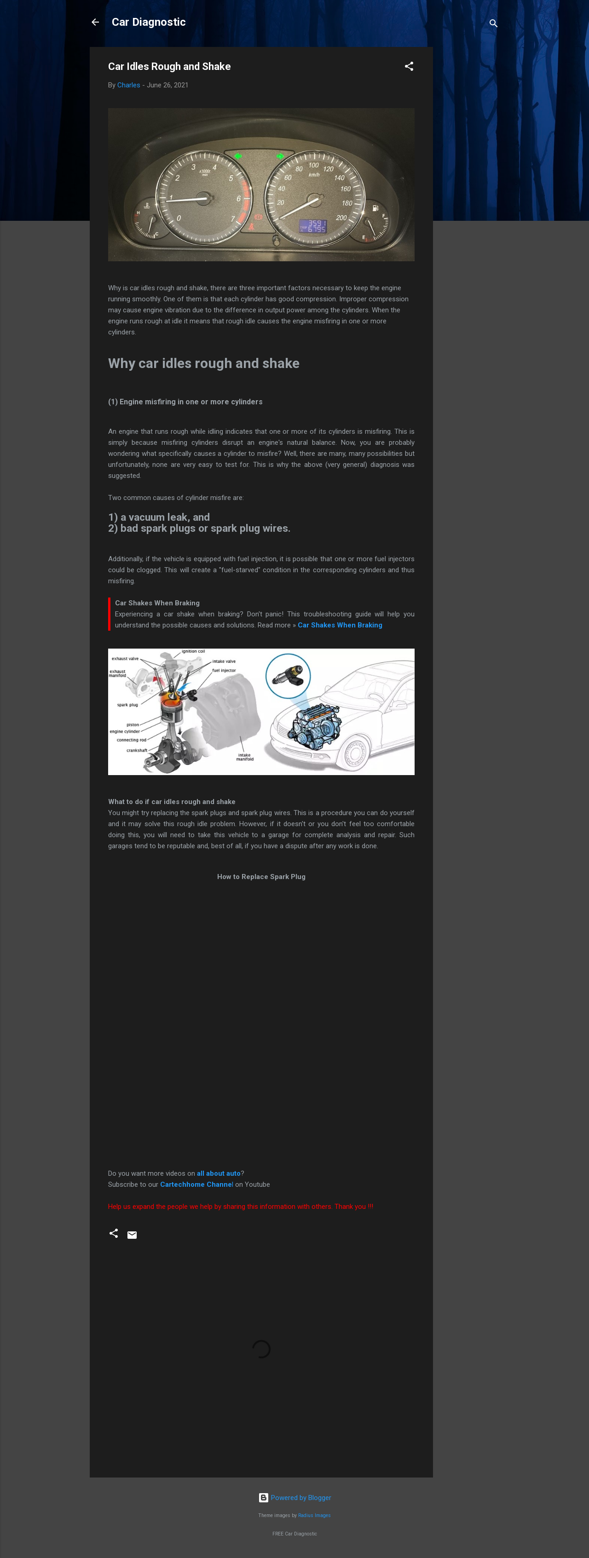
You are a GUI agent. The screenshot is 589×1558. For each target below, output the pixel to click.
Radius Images (314, 1515)
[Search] (493, 25)
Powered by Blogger (294, 1498)
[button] (409, 68)
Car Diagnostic (149, 22)
